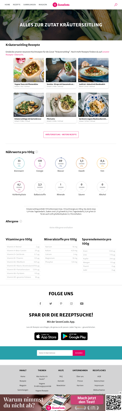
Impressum (99, 385)
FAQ (61, 376)
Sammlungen (29, 5)
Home (7, 5)
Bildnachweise (99, 390)
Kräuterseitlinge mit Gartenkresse (28, 119)
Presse (80, 381)
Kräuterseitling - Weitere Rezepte (61, 134)
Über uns (80, 376)
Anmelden (79, 353)
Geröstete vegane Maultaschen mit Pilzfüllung (92, 119)
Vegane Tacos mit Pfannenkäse (26, 84)
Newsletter (61, 385)
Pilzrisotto (51, 119)
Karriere (80, 385)
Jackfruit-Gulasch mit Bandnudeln (92, 84)
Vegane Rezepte (42, 391)
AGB (99, 376)
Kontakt (61, 381)
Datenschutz (99, 381)
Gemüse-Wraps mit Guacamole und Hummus (60, 84)
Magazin (43, 5)
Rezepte (16, 5)
